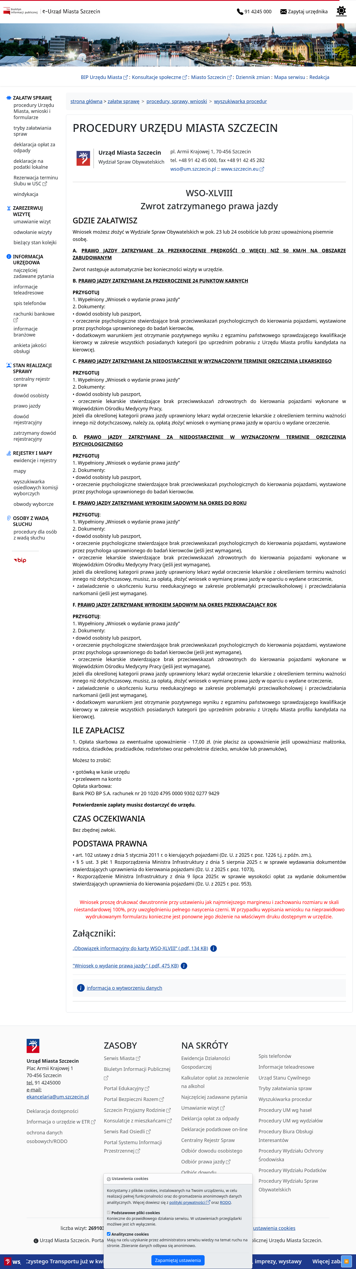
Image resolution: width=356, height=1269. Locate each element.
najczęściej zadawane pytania (34, 273)
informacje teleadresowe (29, 289)
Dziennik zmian (253, 77)
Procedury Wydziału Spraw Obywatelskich (288, 1185)
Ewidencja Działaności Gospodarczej (205, 1062)
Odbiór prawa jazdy (205, 1162)
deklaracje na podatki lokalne (31, 164)
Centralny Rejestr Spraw (208, 1140)
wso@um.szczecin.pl (193, 169)
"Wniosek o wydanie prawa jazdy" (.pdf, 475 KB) (126, 965)
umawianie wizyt (32, 221)
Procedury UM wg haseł (285, 1110)
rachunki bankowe (34, 316)
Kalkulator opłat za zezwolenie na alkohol (215, 1082)
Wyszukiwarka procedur (285, 1099)
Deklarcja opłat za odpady (210, 1118)
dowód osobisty (31, 395)
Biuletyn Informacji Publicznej (137, 1074)
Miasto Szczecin (211, 77)
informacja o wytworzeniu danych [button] (119, 988)
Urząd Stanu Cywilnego (284, 1077)
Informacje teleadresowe (286, 1067)
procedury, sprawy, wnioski (177, 101)
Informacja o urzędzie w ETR (61, 1122)
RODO (225, 1202)
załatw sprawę (123, 101)
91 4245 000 (255, 11)
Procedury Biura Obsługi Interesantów (286, 1135)
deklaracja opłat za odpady (34, 147)
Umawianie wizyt (203, 1108)
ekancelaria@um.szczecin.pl (58, 1096)
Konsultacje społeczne (159, 77)
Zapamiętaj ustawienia (178, 1260)
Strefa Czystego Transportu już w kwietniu (69, 1261)
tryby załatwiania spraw (32, 131)
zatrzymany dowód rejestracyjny (35, 436)
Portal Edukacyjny (126, 1089)
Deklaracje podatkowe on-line (214, 1129)
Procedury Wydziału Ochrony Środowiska (291, 1155)
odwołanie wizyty (33, 232)
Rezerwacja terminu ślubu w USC (36, 180)
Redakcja (319, 77)
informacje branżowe (26, 331)
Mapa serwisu (289, 77)
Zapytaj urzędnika (305, 11)
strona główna (87, 101)
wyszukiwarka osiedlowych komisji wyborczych (36, 487)
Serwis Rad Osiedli (127, 1132)
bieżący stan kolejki (35, 242)
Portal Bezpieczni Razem (134, 1099)
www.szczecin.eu (242, 169)
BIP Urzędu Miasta (104, 77)
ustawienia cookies (271, 1228)
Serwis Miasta (122, 1058)
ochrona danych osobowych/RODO (47, 1136)
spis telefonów (30, 303)
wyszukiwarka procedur (240, 101)
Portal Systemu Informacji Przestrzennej (133, 1147)
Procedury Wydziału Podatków (292, 1170)
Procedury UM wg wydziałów (291, 1120)
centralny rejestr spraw (32, 382)
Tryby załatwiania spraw (285, 1088)
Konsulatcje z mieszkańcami (138, 1121)
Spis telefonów (275, 1056)
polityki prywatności (189, 1202)
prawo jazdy (27, 405)
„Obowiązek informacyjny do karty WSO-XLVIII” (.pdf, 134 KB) (140, 948)
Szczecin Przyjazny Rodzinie (137, 1110)
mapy (20, 471)
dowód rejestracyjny (28, 419)
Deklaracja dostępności (52, 1111)
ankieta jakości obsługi (30, 348)
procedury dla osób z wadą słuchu (35, 534)
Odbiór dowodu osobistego (212, 1150)
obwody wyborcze (34, 504)
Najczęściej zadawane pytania (214, 1097)
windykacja (26, 194)
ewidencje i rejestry (35, 460)
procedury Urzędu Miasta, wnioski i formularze (34, 111)
